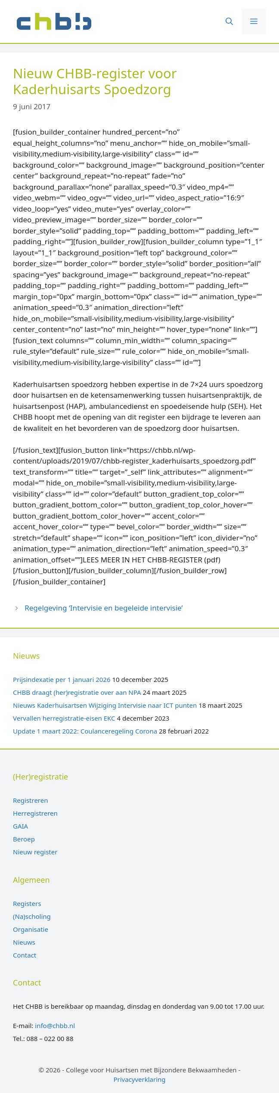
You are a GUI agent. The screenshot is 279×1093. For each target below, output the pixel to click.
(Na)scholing (32, 916)
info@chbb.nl (55, 1025)
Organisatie (30, 929)
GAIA (20, 826)
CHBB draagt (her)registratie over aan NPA (77, 692)
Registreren (30, 800)
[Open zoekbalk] (229, 21)
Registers (27, 903)
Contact (24, 955)
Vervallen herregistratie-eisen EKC (64, 718)
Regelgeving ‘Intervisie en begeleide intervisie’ (104, 608)
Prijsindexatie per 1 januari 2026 (62, 679)
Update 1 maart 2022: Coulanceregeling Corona (85, 731)
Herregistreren (35, 813)
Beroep (24, 839)
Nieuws (24, 942)
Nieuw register (35, 851)
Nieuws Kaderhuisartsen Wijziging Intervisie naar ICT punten (105, 705)
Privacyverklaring (139, 1079)
